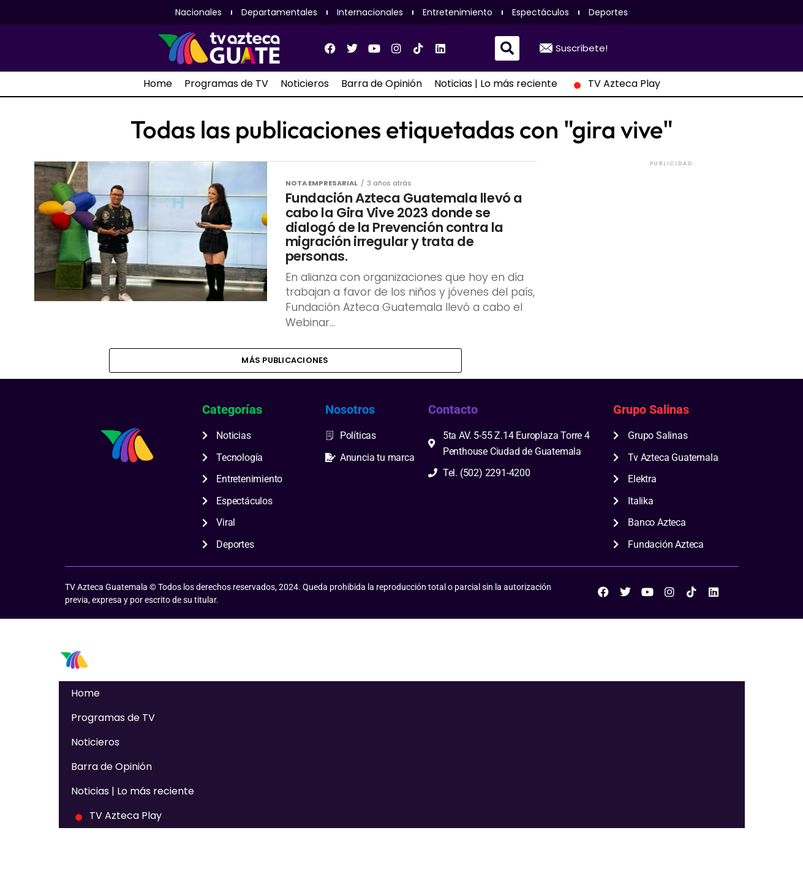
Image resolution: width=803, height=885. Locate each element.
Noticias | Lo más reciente (495, 84)
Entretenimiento (457, 12)
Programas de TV (226, 84)
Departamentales (279, 12)
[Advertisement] (671, 245)
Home (157, 84)
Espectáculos (540, 12)
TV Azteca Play (615, 84)
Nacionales (198, 12)
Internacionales (370, 12)
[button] (507, 48)
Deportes (608, 12)
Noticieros (305, 84)
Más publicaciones (284, 399)
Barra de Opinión (381, 84)
